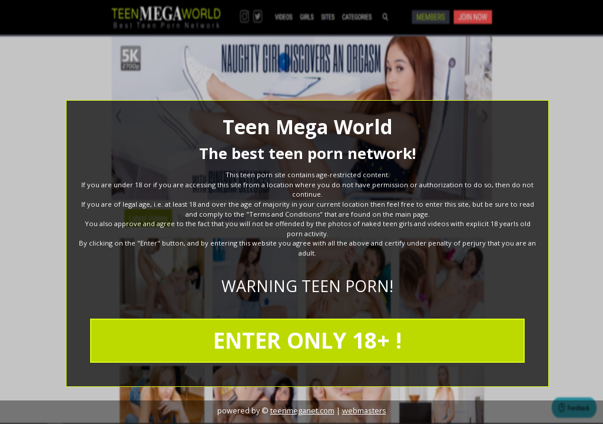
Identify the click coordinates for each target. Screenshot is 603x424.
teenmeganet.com (302, 410)
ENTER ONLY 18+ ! (307, 340)
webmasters (364, 410)
